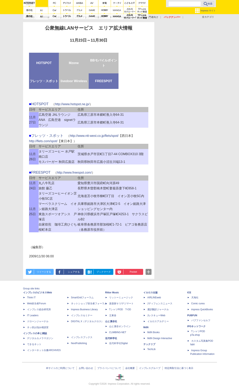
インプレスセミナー (81, 315)
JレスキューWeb (156, 315)
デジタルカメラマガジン (40, 338)
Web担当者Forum (36, 303)
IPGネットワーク (196, 326)
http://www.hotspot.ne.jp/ (72, 104)
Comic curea (198, 303)
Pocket (133, 271)
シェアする (74, 271)
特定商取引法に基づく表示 (179, 368)
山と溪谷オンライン (120, 326)
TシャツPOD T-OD (120, 309)
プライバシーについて (109, 368)
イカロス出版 (150, 292)
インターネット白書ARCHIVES (44, 350)
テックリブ (149, 344)
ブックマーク (103, 271)
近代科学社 (111, 338)
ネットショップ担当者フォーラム (89, 303)
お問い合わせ (86, 368)
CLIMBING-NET (117, 332)
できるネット (34, 344)
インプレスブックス (81, 337)
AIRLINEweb (154, 297)
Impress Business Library (84, 309)
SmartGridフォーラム (82, 297)
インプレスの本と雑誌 (35, 333)
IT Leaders (32, 315)
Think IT (31, 297)
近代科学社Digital (118, 343)
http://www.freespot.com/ (74, 172)
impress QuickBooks (202, 309)
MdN (146, 327)
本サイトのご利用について (60, 368)
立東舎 (112, 315)
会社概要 (130, 368)
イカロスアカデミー (158, 321)
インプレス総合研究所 (39, 309)
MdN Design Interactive (159, 338)
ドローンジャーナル (38, 321)
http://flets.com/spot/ (43, 141)
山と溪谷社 (111, 321)
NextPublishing (79, 343)
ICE (189, 292)
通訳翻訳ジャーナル (158, 309)
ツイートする (44, 271)
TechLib (151, 349)
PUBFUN (192, 315)
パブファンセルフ (200, 320)
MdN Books (153, 332)
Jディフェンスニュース (159, 303)
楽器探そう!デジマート (121, 303)
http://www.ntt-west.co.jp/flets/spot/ (94, 135)
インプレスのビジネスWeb (37, 292)
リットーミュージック (121, 297)
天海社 (194, 297)
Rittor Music (112, 292)
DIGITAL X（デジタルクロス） (87, 321)
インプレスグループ (149, 368)
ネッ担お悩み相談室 (38, 327)
